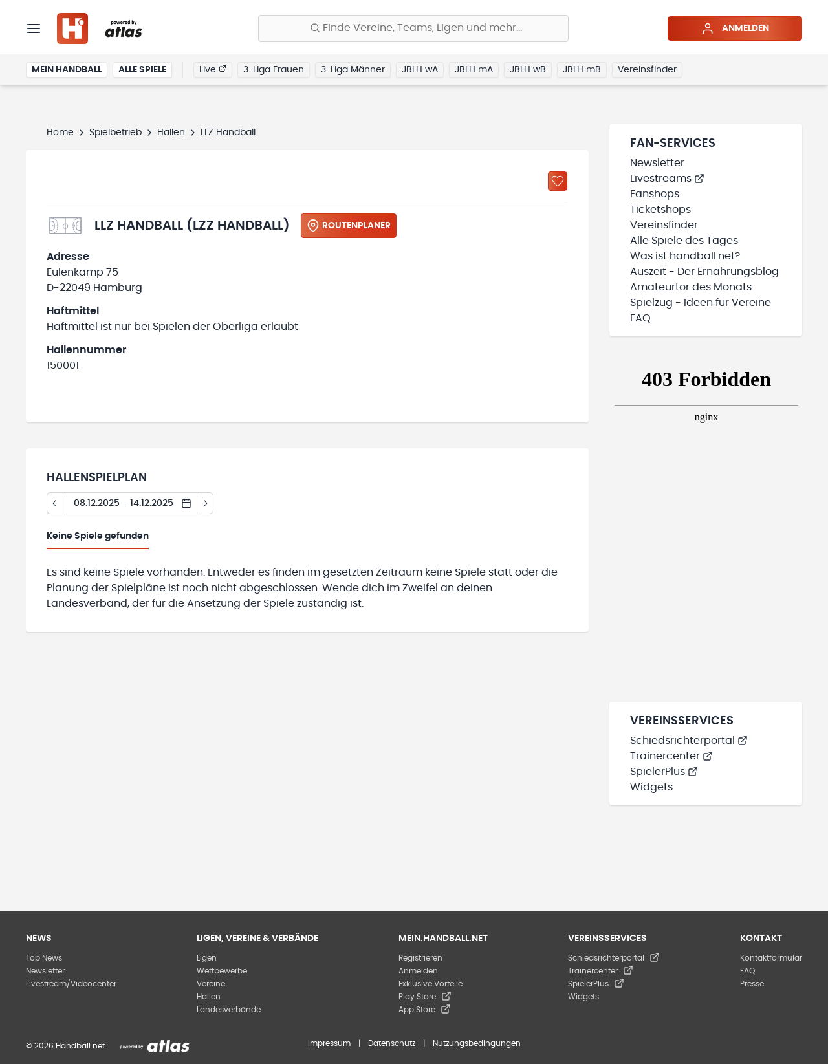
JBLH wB (528, 69)
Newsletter (657, 163)
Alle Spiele (142, 69)
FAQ (640, 318)
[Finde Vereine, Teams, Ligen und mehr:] (413, 28)
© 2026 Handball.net (65, 1046)
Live (212, 69)
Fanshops (654, 194)
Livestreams (667, 178)
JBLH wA (420, 69)
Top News (44, 958)
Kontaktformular (771, 958)
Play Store (425, 997)
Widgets (651, 787)
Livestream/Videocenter (71, 984)
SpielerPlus (664, 771)
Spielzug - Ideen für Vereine (700, 303)
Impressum (329, 1043)
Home (60, 132)
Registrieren (420, 958)
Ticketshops (660, 209)
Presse (752, 984)
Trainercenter (671, 756)
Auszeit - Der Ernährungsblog (704, 271)
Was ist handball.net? (685, 256)
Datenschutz (391, 1043)
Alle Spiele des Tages (684, 240)
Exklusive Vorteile (430, 984)
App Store (424, 1010)
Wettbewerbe (222, 971)
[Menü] (34, 28)
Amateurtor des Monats (691, 287)
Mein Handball (67, 69)
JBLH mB (582, 69)
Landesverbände (229, 1010)
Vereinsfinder (647, 69)
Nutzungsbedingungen (477, 1043)
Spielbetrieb (115, 132)
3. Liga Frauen (273, 69)
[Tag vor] (205, 503)
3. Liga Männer (353, 69)
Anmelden (735, 28)
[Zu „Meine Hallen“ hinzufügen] (557, 181)
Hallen (171, 132)
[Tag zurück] (55, 503)
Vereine (211, 984)
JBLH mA (474, 69)
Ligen (207, 958)
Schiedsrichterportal (689, 740)
